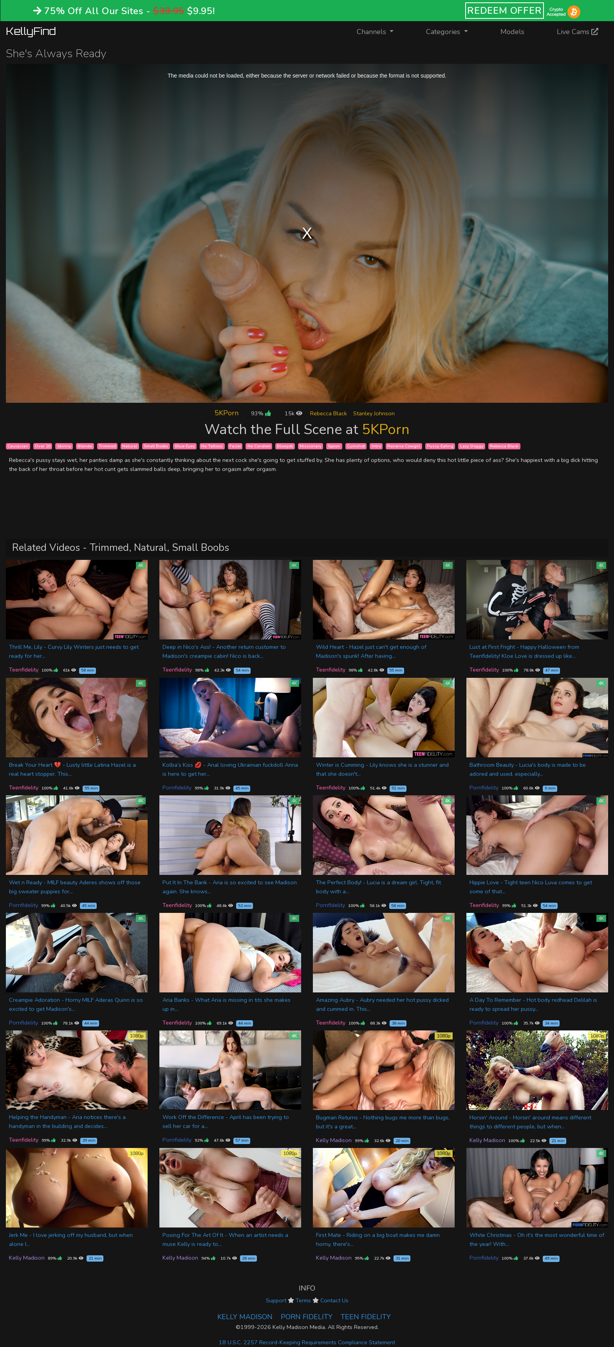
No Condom (259, 446)
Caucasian (17, 446)
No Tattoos (212, 446)
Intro (376, 446)
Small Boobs (156, 446)
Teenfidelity (23, 670)
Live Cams (577, 31)
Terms (303, 1300)
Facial (235, 446)
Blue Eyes (185, 446)
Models (512, 31)
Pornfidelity (177, 787)
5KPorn (226, 413)
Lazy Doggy (472, 446)
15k (293, 413)
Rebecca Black (328, 413)
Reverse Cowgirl (403, 446)
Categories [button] (444, 31)
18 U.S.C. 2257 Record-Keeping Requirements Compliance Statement (307, 1342)
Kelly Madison (334, 1140)
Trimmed (107, 446)
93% (261, 413)
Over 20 (43, 446)
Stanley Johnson (374, 413)
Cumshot (356, 446)
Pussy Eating (440, 446)
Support (276, 1300)
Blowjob (285, 446)
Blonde (85, 446)
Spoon (334, 446)
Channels (380, 31)
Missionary (310, 446)
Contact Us (334, 1300)
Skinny (64, 446)
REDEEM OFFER (504, 10)
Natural (129, 446)
